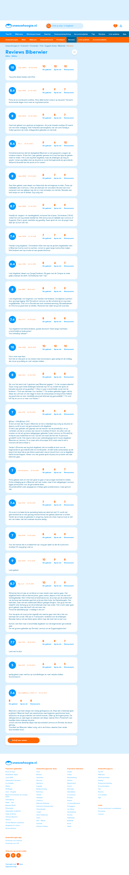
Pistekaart (60, 40)
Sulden (69, 772)
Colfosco (39, 800)
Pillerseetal (9, 808)
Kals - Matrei (40, 820)
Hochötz (39, 823)
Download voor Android (14, 840)
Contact (101, 814)
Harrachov (40, 777)
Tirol (41, 46)
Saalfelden (71, 818)
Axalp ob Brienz (11, 814)
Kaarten (47, 34)
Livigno (38, 812)
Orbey (69, 774)
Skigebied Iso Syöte (13, 825)
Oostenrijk (34, 46)
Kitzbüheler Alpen (12, 774)
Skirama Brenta (11, 828)
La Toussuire (71, 795)
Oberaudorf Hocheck (13, 780)
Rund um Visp (10, 772)
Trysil (38, 772)
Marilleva (39, 783)
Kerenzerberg (72, 777)
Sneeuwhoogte (12, 40)
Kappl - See (10, 802)
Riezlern (39, 774)
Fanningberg (10, 800)
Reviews (102, 34)
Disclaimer (101, 811)
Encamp (70, 797)
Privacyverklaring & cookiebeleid (109, 808)
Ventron (8, 820)
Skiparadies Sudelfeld (13, 811)
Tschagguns (71, 806)
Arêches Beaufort (12, 817)
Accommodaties (81, 34)
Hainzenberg (71, 812)
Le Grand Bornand (73, 803)
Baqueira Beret (11, 805)
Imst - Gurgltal (11, 792)
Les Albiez (70, 809)
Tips (93, 34)
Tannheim (39, 797)
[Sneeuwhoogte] (24, 26)
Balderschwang (41, 789)
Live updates (114, 34)
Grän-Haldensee (42, 815)
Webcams (19, 34)
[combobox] (67, 26)
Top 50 (8, 34)
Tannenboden (41, 809)
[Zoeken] (67, 26)
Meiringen (70, 789)
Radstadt (70, 820)
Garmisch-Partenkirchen (44, 806)
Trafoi (38, 818)
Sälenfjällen (71, 792)
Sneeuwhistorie (46, 40)
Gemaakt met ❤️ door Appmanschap (14, 865)
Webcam (33, 40)
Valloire (69, 780)
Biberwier (61, 46)
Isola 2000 (9, 777)
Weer (24, 40)
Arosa (69, 823)
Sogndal (39, 786)
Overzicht (24, 46)
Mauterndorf (71, 783)
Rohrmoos (39, 792)
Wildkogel (9, 789)
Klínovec (39, 780)
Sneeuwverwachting (62, 34)
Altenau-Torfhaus (42, 826)
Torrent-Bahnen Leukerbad (15, 823)
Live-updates (83, 40)
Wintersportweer (34, 34)
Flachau (69, 815)
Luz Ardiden (10, 783)
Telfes (69, 826)
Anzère (69, 800)
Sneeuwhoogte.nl (12, 46)
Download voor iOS (12, 843)
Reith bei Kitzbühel (42, 803)
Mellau (8, 786)
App (124, 34)
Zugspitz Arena (50, 46)
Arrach (69, 786)
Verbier (38, 795)
